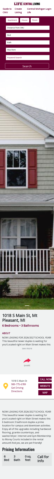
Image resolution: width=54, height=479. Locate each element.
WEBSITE (45, 386)
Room (34, 20)
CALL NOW (46, 379)
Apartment (12, 20)
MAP (45, 392)
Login (48, 8)
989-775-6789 (18, 384)
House (25, 20)
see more (27, 348)
